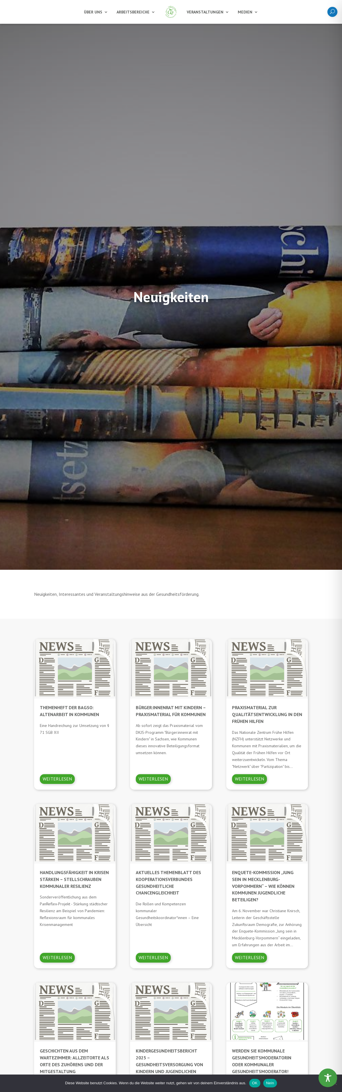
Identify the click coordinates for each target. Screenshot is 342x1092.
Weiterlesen (57, 779)
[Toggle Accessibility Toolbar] (328, 1078)
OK (255, 1083)
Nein (270, 1083)
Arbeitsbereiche (133, 12)
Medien (245, 12)
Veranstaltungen (205, 12)
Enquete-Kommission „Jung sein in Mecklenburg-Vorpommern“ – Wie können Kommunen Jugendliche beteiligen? (263, 886)
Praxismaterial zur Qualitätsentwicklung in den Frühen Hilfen (267, 714)
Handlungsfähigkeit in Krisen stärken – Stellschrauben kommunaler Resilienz (74, 879)
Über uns (93, 12)
